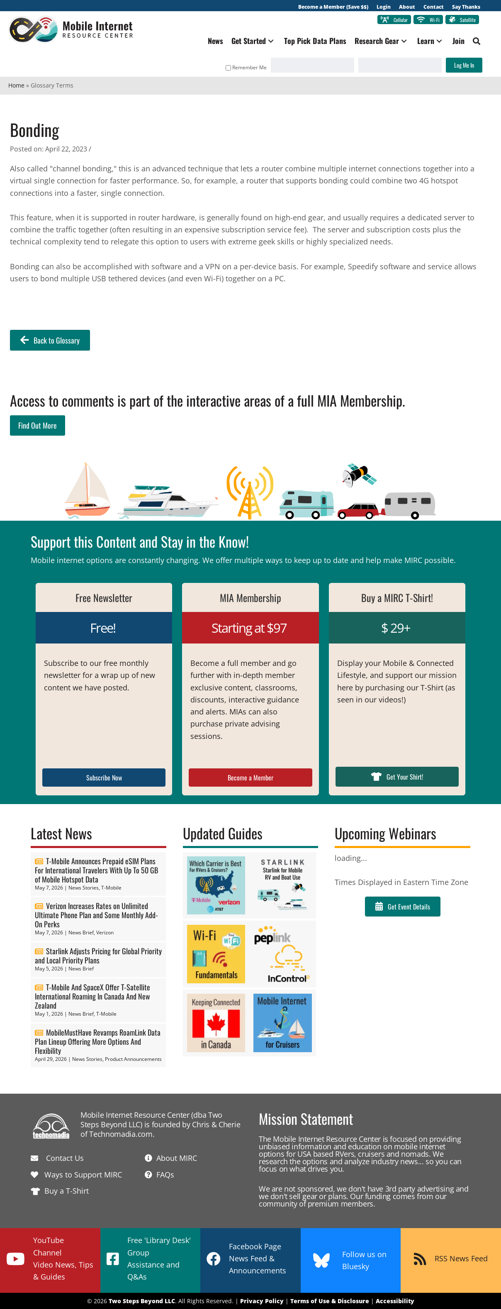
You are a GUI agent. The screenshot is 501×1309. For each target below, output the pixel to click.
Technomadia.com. (121, 1134)
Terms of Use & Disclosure (329, 1301)
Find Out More (37, 425)
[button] (271, 41)
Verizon (105, 932)
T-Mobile (111, 887)
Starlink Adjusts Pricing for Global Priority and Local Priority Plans (98, 955)
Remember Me (246, 67)
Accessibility (395, 1301)
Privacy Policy (262, 1301)
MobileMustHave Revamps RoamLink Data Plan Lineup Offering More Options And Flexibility (98, 1041)
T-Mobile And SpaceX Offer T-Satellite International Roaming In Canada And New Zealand (92, 996)
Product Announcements (133, 1059)
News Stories (83, 887)
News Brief (81, 932)
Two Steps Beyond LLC (142, 1301)
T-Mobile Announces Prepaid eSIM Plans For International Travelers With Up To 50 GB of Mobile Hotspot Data (96, 870)
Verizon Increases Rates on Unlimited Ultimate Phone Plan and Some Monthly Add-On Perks (96, 914)
